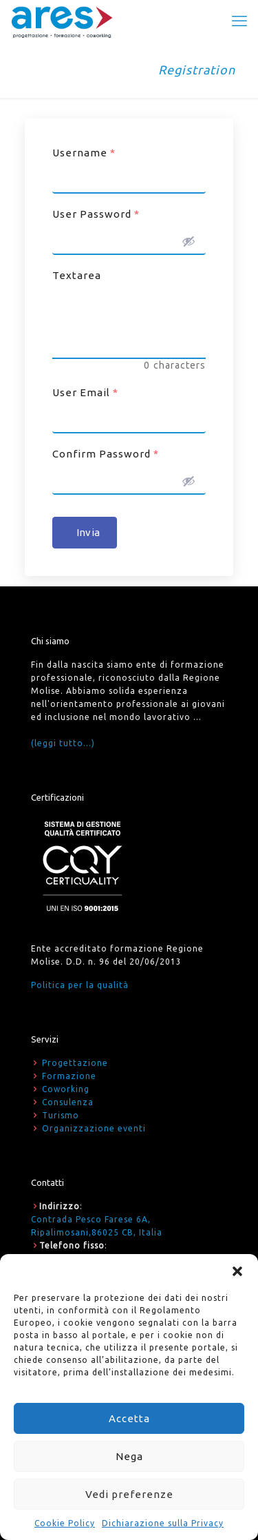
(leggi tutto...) (63, 743)
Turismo (60, 1115)
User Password (96, 214)
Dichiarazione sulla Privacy (163, 1523)
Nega (129, 1456)
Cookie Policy (64, 1523)
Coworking (65, 1089)
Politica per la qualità (80, 985)
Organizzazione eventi (94, 1128)
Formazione (69, 1075)
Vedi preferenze (129, 1494)
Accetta (129, 1418)
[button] (237, 1271)
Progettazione (75, 1062)
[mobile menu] (239, 20)
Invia (88, 532)
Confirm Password (105, 454)
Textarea (76, 275)
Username (84, 152)
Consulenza (68, 1102)
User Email (85, 392)
